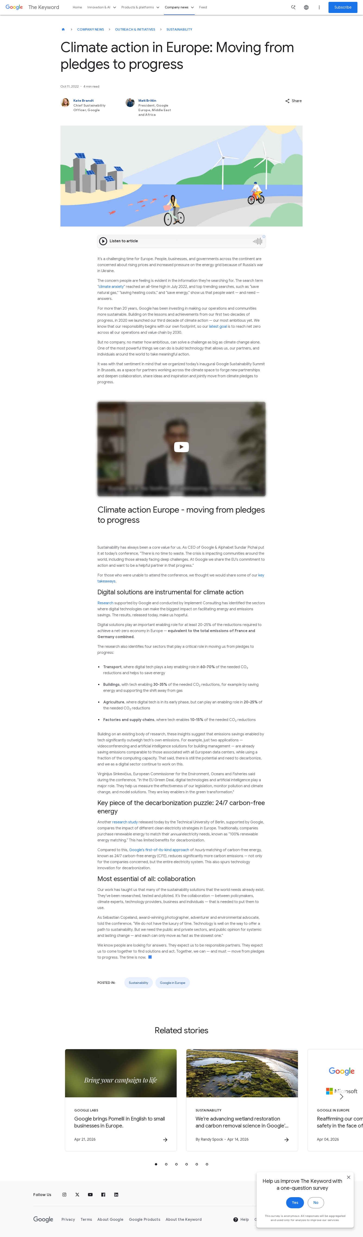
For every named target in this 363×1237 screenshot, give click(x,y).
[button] (293, 101)
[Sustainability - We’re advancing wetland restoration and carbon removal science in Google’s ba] (242, 1100)
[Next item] (341, 1097)
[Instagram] (64, 1194)
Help (241, 1219)
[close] (349, 1177)
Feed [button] (203, 7)
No (315, 1202)
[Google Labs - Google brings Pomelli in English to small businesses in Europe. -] (121, 1100)
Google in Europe (172, 983)
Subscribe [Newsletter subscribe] (343, 7)
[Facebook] (103, 1194)
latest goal (218, 326)
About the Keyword (184, 1219)
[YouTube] (90, 1194)
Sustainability (179, 29)
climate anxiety (111, 286)
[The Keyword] (63, 29)
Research (105, 603)
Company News (90, 29)
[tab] (156, 1164)
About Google (110, 1219)
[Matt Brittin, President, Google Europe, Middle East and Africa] (151, 107)
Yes (295, 1202)
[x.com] (77, 1194)
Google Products (144, 1219)
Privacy (68, 1219)
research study (125, 822)
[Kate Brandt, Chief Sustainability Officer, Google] (86, 107)
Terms (86, 1219)
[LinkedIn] (116, 1194)
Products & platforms (141, 7)
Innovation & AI (102, 7)
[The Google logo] (43, 1219)
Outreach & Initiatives (135, 29)
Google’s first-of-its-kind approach (159, 850)
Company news (180, 7)
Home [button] (77, 7)
